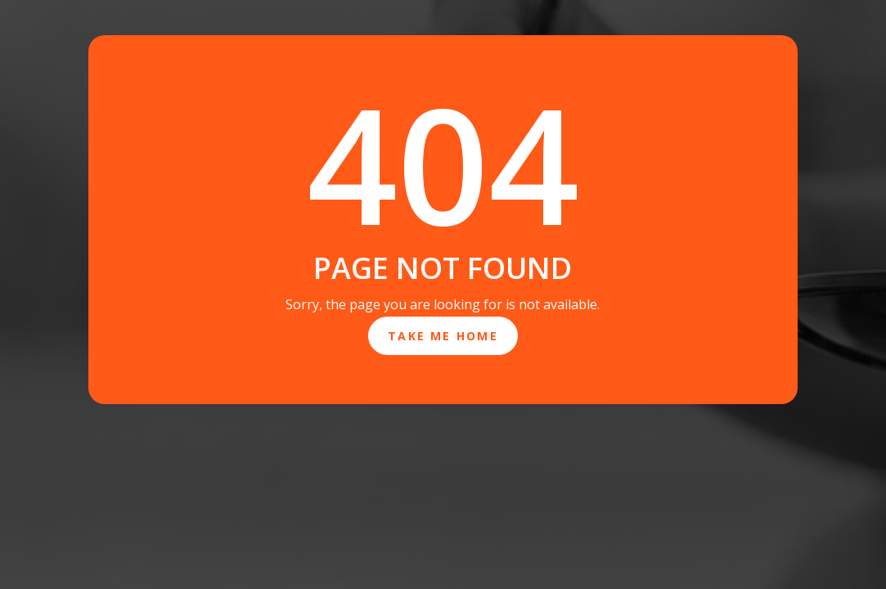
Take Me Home (443, 336)
